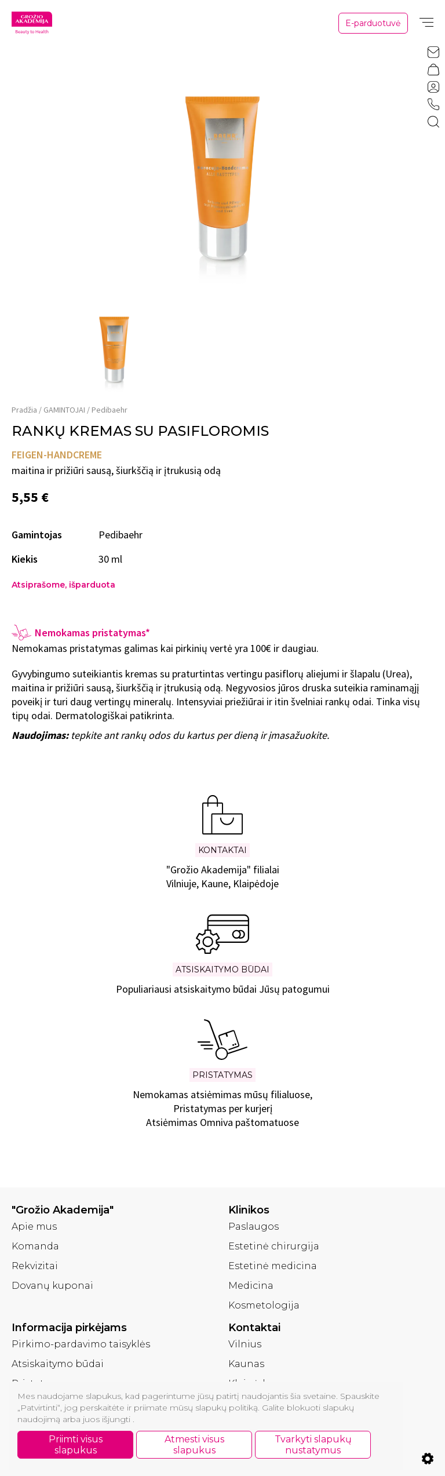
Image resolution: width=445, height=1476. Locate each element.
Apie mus (34, 1226)
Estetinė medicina (272, 1265)
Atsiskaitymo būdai (58, 1363)
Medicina (250, 1285)
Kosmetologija (264, 1305)
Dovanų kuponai (52, 1285)
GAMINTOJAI (64, 409)
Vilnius (244, 1344)
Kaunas (246, 1363)
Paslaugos (253, 1226)
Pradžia (24, 409)
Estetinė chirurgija (273, 1246)
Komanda (35, 1246)
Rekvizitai (35, 1265)
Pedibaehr (109, 409)
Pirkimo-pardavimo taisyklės (81, 1344)
